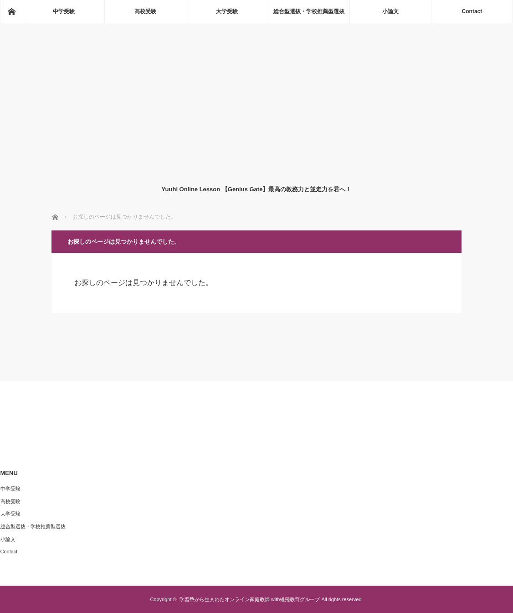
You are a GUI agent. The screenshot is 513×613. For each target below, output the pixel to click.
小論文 (390, 11)
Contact (472, 11)
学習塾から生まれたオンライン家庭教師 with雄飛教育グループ (250, 599)
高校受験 (145, 11)
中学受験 (64, 11)
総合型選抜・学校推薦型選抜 (308, 11)
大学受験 (227, 11)
